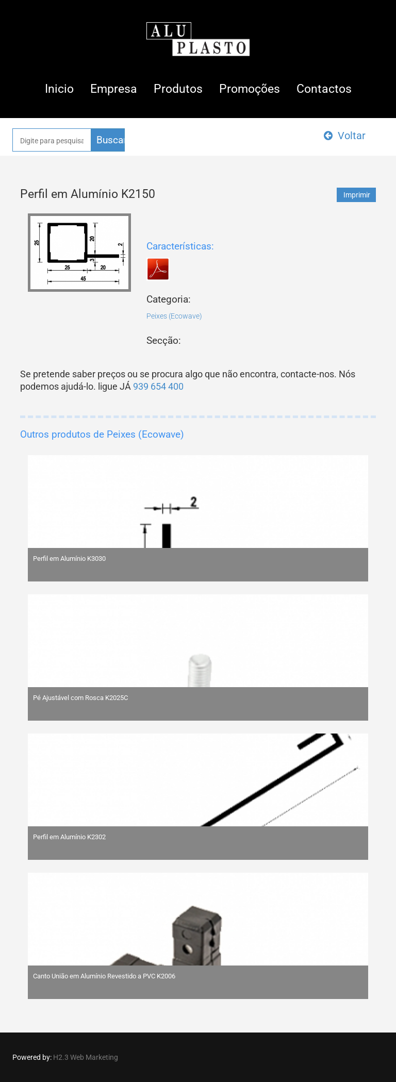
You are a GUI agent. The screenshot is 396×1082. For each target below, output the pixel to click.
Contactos (324, 89)
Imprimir (356, 195)
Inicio (59, 89)
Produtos (178, 89)
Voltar (345, 135)
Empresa (113, 89)
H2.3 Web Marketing (85, 1057)
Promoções (249, 89)
